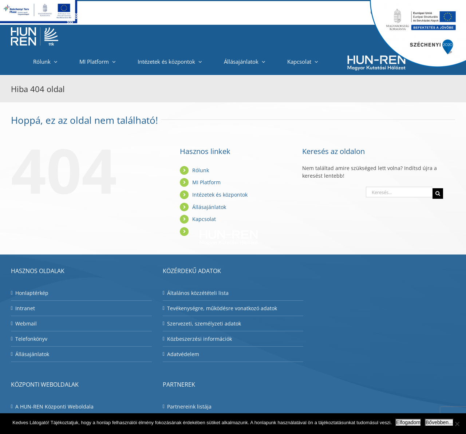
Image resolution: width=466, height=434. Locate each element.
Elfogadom (408, 422)
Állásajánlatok (209, 207)
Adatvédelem (183, 354)
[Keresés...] (399, 192)
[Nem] (457, 423)
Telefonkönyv (31, 338)
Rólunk (200, 170)
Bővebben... (439, 422)
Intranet (25, 308)
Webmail (26, 323)
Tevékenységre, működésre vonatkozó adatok (222, 308)
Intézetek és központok (220, 194)
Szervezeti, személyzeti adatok (204, 323)
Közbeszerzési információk (199, 338)
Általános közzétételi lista (198, 292)
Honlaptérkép (31, 292)
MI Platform (206, 182)
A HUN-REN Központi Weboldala (54, 406)
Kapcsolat (204, 219)
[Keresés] (438, 193)
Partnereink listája (189, 406)
